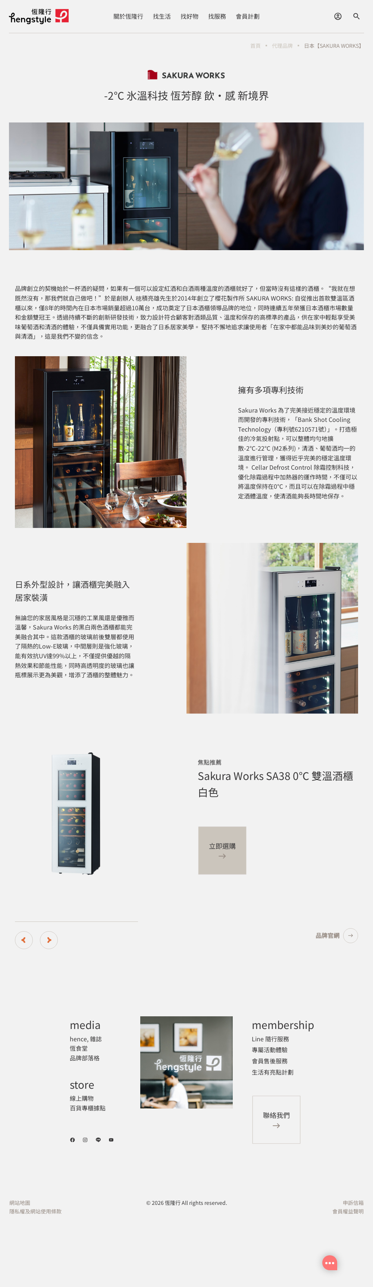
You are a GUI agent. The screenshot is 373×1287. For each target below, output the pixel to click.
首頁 (255, 45)
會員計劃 (248, 16)
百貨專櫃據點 (88, 1107)
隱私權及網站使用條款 (35, 1211)
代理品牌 (282, 45)
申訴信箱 (353, 1202)
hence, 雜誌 (86, 1038)
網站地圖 (19, 1202)
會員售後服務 (270, 1060)
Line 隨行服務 (270, 1038)
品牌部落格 (85, 1057)
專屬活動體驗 (270, 1049)
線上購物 (82, 1098)
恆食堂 (79, 1048)
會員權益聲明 (348, 1211)
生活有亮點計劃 (273, 1071)
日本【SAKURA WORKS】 (334, 45)
